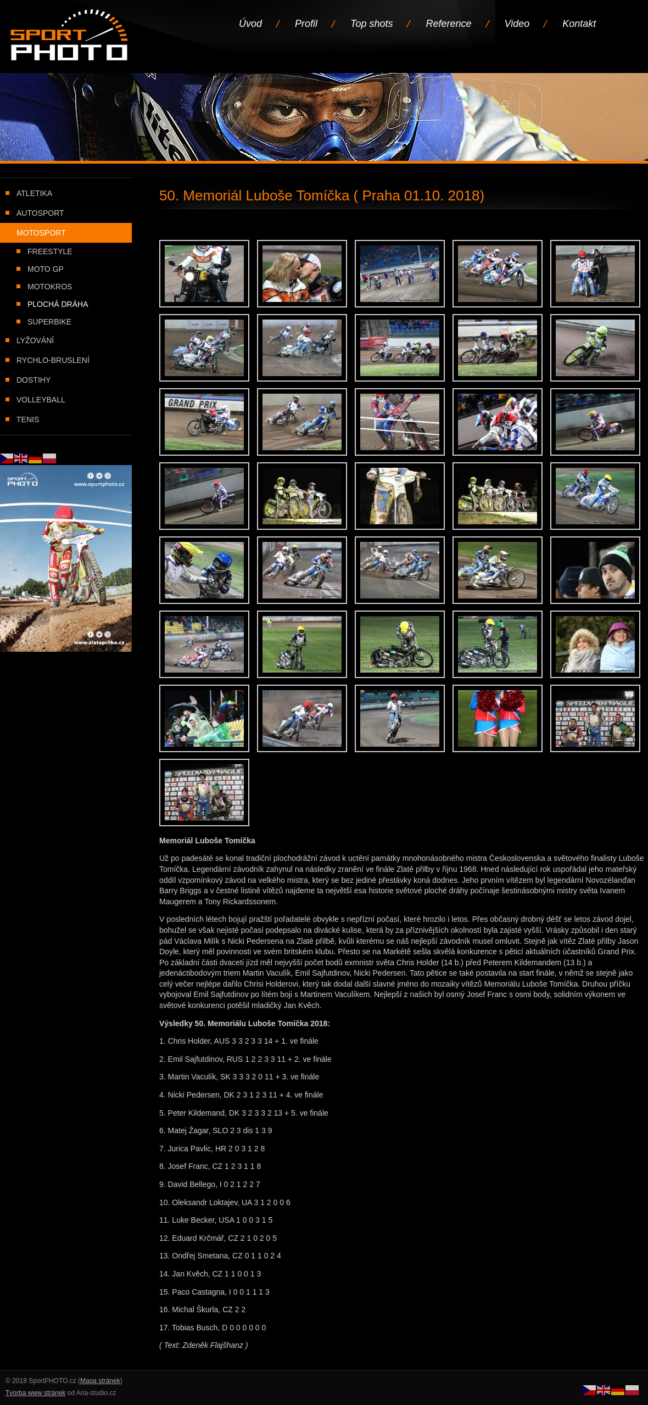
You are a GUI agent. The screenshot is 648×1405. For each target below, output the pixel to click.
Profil (306, 23)
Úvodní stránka (70, 35)
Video (517, 23)
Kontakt (579, 23)
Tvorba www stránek (35, 1393)
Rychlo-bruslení (53, 360)
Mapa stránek (100, 1381)
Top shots (371, 23)
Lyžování (35, 340)
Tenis (27, 419)
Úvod (250, 23)
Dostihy (33, 380)
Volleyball (40, 399)
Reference (448, 23)
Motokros (49, 286)
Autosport (40, 213)
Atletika (34, 193)
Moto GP (45, 269)
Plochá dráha (57, 304)
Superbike (49, 321)
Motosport (41, 232)
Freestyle (49, 251)
